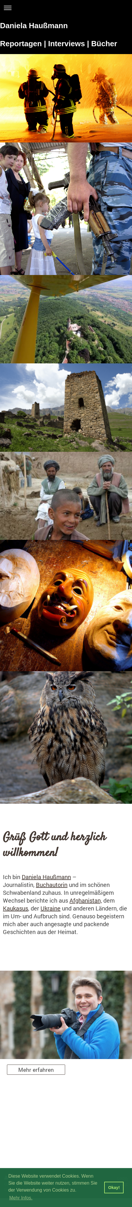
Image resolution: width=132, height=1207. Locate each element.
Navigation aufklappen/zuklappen (66, 7)
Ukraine (50, 908)
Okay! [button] (114, 1187)
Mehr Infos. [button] (20, 1197)
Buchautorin (51, 884)
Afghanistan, (85, 900)
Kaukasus (15, 908)
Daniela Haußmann (46, 877)
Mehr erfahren (36, 1069)
